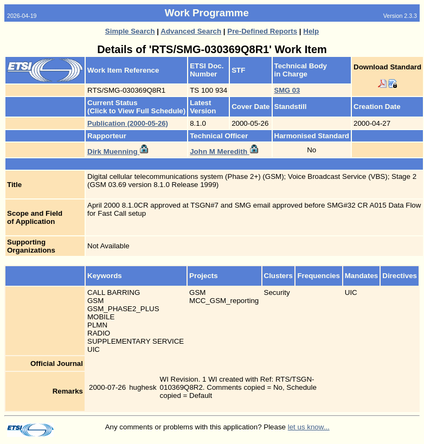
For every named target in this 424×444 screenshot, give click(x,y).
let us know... (309, 427)
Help (311, 31)
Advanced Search (190, 31)
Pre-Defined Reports (262, 31)
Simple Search (130, 31)
